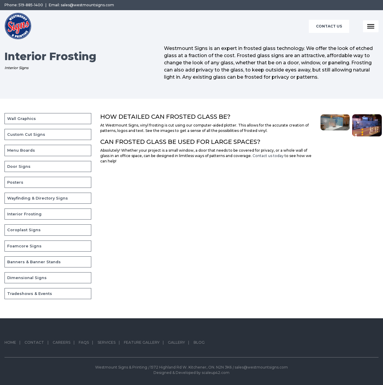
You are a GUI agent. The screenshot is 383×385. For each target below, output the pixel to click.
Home (10, 343)
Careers (61, 343)
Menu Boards (21, 150)
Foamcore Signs (24, 246)
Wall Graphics (21, 118)
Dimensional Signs (27, 278)
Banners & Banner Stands (34, 262)
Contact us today (268, 155)
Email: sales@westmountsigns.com (81, 5)
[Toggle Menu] (370, 26)
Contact (34, 343)
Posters (15, 182)
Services (106, 343)
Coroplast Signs (24, 230)
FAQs (84, 343)
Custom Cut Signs (26, 134)
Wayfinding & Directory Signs (37, 198)
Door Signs (19, 166)
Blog (199, 343)
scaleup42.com (216, 372)
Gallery (176, 343)
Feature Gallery (141, 343)
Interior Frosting (24, 214)
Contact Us (329, 26)
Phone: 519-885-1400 (23, 5)
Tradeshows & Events (29, 293)
